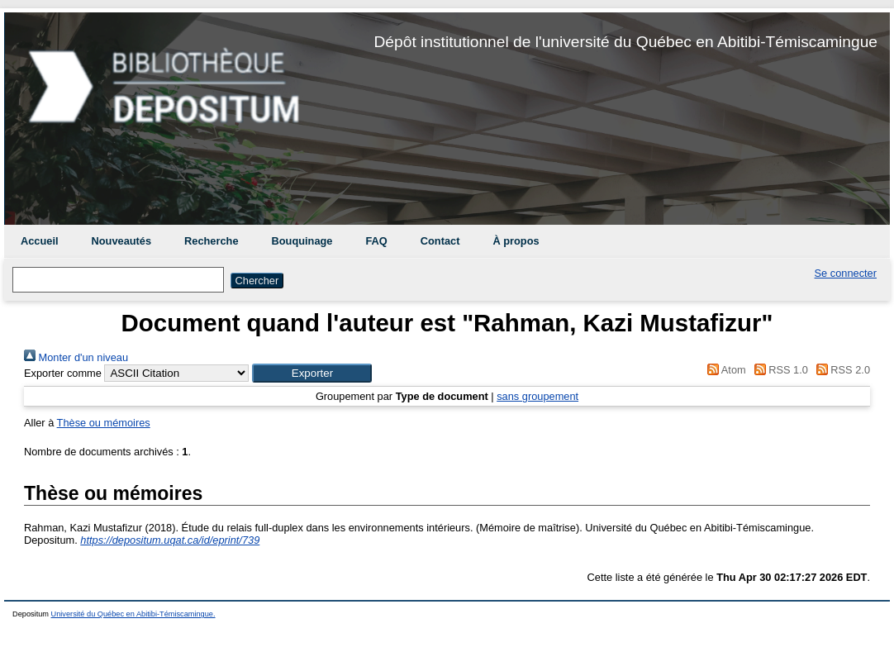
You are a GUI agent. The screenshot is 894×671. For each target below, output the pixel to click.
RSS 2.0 (840, 370)
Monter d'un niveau (76, 357)
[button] (312, 373)
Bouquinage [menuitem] (302, 241)
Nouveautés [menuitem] (122, 241)
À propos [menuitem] (515, 241)
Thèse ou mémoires (103, 422)
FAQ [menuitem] (376, 241)
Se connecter (846, 273)
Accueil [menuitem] (40, 241)
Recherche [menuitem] (211, 241)
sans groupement (537, 396)
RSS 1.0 (778, 370)
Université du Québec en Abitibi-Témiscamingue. (133, 614)
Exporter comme (63, 373)
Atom (724, 370)
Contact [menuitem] (440, 241)
